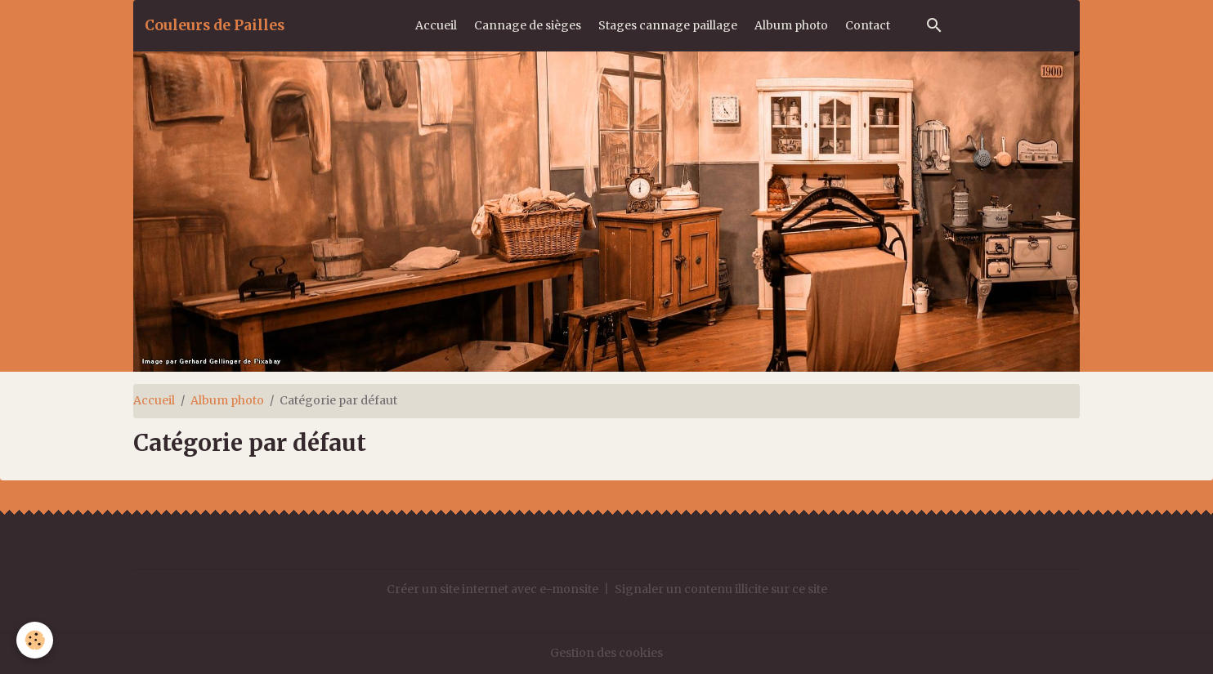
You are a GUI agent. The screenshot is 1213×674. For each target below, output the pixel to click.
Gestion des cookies (606, 652)
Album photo (791, 25)
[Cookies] (34, 640)
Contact (867, 25)
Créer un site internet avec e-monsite (492, 589)
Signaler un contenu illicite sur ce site (721, 589)
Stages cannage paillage (667, 25)
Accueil (436, 25)
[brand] (214, 25)
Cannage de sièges (527, 25)
